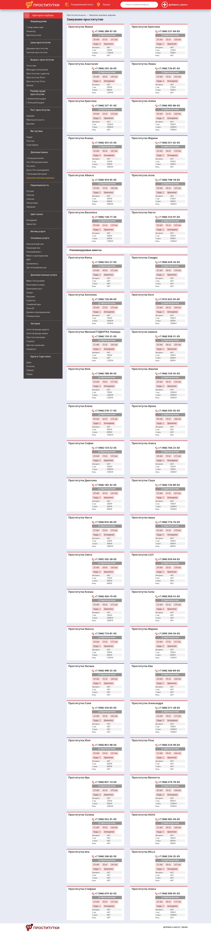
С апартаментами (34, 27)
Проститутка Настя (143, 212)
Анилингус (31, 349)
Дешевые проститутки (37, 49)
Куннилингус (32, 264)
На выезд (30, 31)
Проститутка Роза (143, 740)
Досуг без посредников (37, 170)
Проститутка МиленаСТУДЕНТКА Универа (94, 331)
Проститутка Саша (143, 480)
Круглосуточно (33, 35)
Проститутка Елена (80, 406)
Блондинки (31, 220)
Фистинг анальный (35, 345)
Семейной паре (33, 304)
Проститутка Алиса (144, 443)
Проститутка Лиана (144, 63)
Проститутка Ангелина (82, 294)
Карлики (30, 116)
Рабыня (30, 370)
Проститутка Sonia (143, 591)
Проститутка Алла (143, 175)
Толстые (30, 141)
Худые (29, 137)
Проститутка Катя (143, 294)
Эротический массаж (36, 268)
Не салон (30, 166)
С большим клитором (36, 174)
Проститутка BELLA (143, 851)
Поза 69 (30, 308)
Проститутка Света (80, 554)
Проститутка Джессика (82, 480)
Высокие (30, 124)
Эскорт (29, 293)
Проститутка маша (143, 517)
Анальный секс (33, 248)
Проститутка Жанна (80, 26)
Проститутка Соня (79, 703)
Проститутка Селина (81, 814)
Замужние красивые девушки (40, 178)
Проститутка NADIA (143, 814)
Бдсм (28, 362)
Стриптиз (30, 301)
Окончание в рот (34, 289)
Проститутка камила (144, 331)
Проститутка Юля (79, 369)
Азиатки (30, 199)
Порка (29, 374)
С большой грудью (35, 103)
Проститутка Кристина (146, 26)
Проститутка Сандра (144, 257)
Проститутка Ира (79, 777)
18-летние (31, 66)
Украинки (30, 207)
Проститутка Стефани (82, 889)
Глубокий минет (33, 252)
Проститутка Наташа (81, 666)
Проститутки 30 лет (35, 78)
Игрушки (30, 297)
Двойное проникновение (38, 312)
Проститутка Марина (145, 138)
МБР (28, 260)
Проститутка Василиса (82, 212)
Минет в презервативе (37, 256)
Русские (30, 191)
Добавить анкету (171, 927)
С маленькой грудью (36, 99)
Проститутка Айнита (81, 175)
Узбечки (30, 195)
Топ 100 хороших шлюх (37, 162)
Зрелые (29, 85)
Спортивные (32, 145)
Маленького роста (35, 120)
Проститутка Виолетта (146, 777)
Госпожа (30, 366)
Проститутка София (80, 443)
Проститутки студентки (37, 74)
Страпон (30, 341)
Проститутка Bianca (80, 257)
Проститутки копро (35, 337)
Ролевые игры (33, 316)
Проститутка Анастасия (83, 63)
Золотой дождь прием (37, 333)
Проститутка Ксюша (80, 138)
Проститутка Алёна (144, 101)
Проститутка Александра (147, 703)
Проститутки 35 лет (35, 81)
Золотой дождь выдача (37, 330)
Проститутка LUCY (143, 554)
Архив (185, 927)
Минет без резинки (35, 281)
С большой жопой (34, 158)
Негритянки (32, 203)
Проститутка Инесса (81, 629)
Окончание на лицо (35, 285)
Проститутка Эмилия (145, 369)
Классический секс (35, 244)
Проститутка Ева (142, 666)
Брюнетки (31, 224)
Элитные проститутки (36, 52)
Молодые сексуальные (37, 70)
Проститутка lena (78, 851)
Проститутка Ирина (144, 406)
